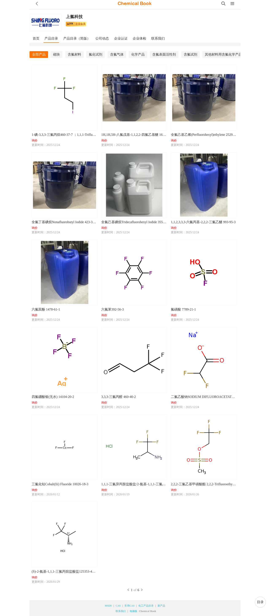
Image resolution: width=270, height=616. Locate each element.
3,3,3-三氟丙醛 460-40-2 (118, 397)
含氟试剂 (190, 54)
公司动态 (102, 38)
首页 (36, 38)
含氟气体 (117, 54)
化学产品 (138, 54)
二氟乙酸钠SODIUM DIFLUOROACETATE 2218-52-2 (203, 397)
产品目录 (51, 38)
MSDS (108, 605)
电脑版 (133, 611)
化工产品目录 (146, 605)
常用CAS (129, 605)
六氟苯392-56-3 (112, 309)
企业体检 (139, 38)
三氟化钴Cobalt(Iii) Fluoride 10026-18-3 (60, 484)
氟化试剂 (95, 54)
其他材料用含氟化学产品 (223, 54)
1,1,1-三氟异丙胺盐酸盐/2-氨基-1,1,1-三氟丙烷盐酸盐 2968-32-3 (134, 484)
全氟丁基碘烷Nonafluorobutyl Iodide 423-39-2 (64, 222)
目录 (260, 602)
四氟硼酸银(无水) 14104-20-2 (53, 397)
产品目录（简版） (76, 38)
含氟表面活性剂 (164, 54)
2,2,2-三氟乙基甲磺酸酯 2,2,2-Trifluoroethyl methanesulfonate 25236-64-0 (203, 484)
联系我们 (158, 38)
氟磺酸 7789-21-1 (183, 309)
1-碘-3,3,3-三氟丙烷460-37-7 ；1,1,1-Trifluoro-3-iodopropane (64, 134)
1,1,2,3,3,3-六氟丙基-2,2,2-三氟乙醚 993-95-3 (203, 222)
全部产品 (39, 54)
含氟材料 (74, 54)
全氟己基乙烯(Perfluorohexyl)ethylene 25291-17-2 (203, 134)
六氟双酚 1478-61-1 (46, 309)
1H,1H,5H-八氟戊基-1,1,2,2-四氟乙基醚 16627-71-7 (134, 134)
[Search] (223, 3)
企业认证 (121, 38)
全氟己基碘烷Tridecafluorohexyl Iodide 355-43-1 (134, 222)
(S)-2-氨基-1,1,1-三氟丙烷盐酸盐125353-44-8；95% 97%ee (64, 571)
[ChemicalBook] (134, 3)
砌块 (56, 54)
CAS (118, 605)
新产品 (161, 605)
